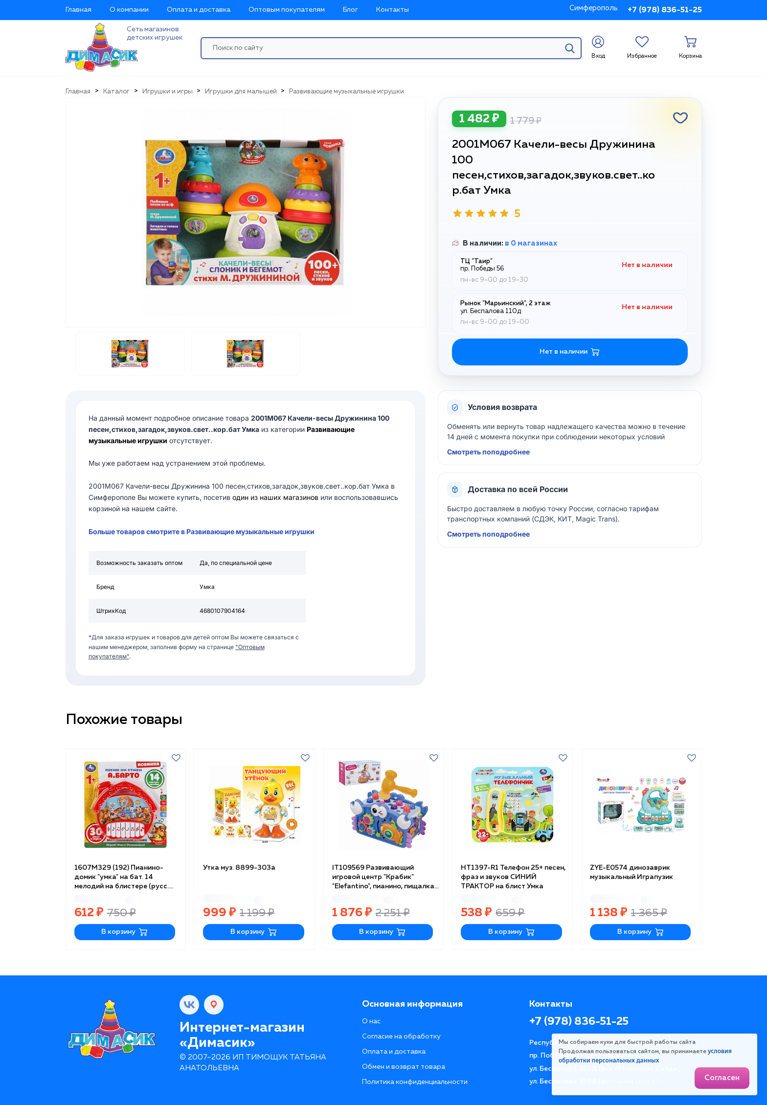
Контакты (392, 9)
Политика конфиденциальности (415, 1082)
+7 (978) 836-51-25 (665, 10)
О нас (371, 1021)
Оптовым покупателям (286, 9)
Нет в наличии (570, 352)
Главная (78, 9)
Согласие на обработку (401, 1036)
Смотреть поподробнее (488, 452)
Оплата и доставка (198, 9)
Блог (350, 9)
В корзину (124, 932)
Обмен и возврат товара (403, 1066)
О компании (129, 9)
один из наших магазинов (275, 497)
